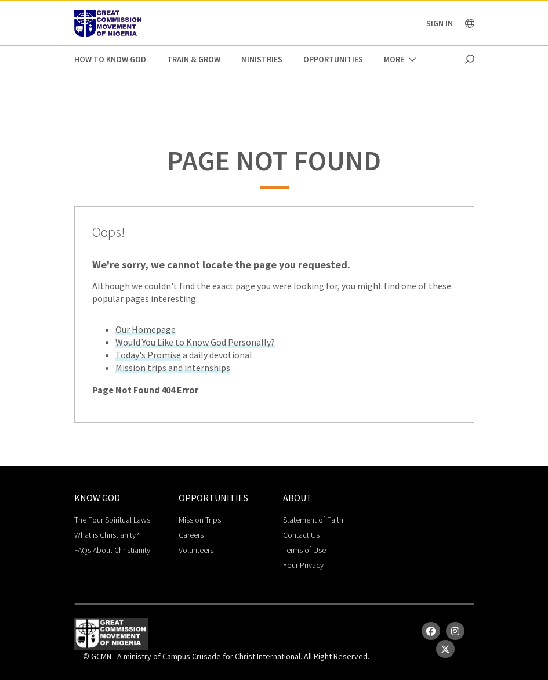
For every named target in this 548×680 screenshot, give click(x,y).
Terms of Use (304, 550)
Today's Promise (148, 355)
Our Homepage (145, 329)
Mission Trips (200, 520)
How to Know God (110, 59)
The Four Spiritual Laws (112, 520)
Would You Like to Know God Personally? (195, 342)
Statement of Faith (313, 520)
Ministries (261, 59)
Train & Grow (193, 59)
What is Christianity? (106, 535)
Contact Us (301, 535)
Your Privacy (303, 565)
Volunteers (196, 550)
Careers (191, 535)
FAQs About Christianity (112, 550)
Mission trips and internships (172, 367)
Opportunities (333, 59)
